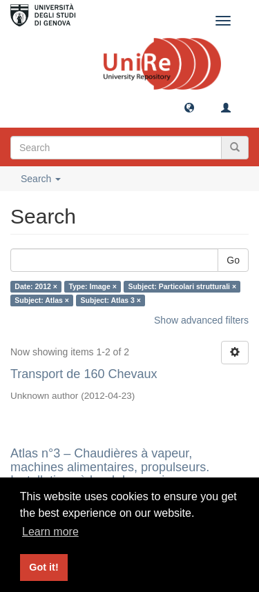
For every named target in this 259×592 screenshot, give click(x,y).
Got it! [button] (43, 567)
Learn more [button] (50, 531)
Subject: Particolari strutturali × (182, 286)
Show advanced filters (201, 320)
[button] (189, 107)
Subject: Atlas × (42, 300)
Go (233, 260)
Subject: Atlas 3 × (110, 300)
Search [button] (41, 178)
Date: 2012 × (36, 286)
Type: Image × (92, 286)
